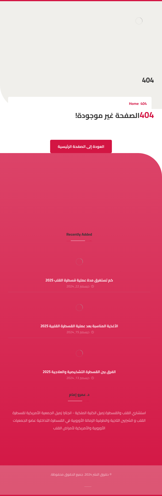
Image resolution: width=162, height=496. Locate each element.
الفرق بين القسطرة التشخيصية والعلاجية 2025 (79, 371)
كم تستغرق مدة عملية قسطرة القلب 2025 (79, 280)
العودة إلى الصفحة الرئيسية (81, 146)
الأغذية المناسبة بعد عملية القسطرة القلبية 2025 (79, 326)
